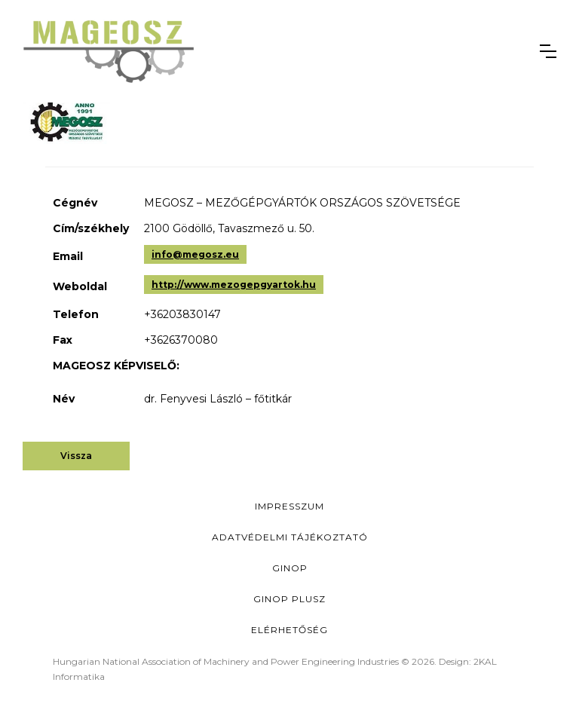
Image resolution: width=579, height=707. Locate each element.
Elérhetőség (289, 629)
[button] (548, 51)
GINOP (290, 568)
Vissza (76, 455)
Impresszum (289, 506)
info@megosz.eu (195, 254)
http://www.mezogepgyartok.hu (234, 284)
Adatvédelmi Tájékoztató (290, 537)
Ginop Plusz (289, 598)
